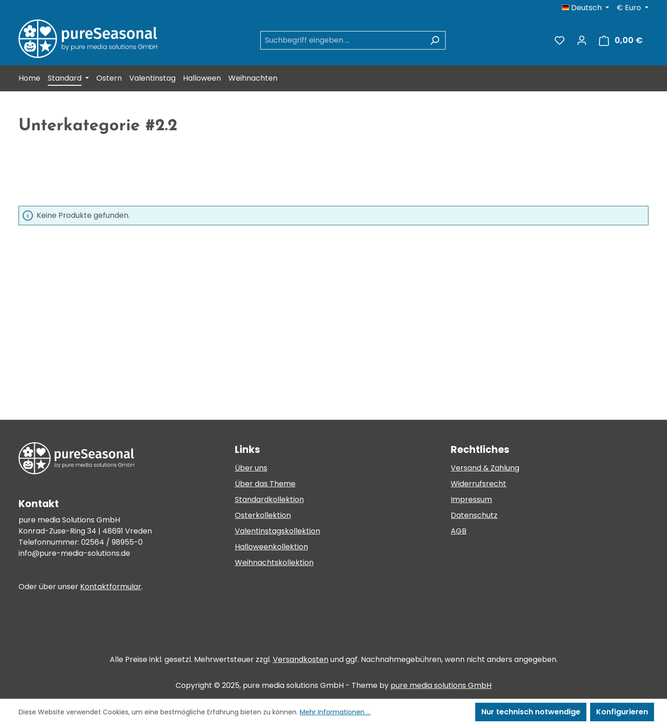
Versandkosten (300, 659)
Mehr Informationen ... (335, 712)
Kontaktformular (110, 586)
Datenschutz (474, 515)
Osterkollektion (263, 515)
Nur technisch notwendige (530, 711)
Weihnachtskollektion (274, 562)
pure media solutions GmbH (440, 685)
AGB (458, 531)
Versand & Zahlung (485, 468)
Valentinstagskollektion (277, 531)
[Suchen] (435, 40)
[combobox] (342, 40)
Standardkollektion (269, 499)
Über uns (251, 468)
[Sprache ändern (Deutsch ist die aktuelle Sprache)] (585, 8)
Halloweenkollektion (271, 546)
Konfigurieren (622, 711)
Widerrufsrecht (478, 483)
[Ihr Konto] (582, 40)
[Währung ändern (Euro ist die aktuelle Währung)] (632, 8)
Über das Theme (265, 483)
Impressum (471, 499)
